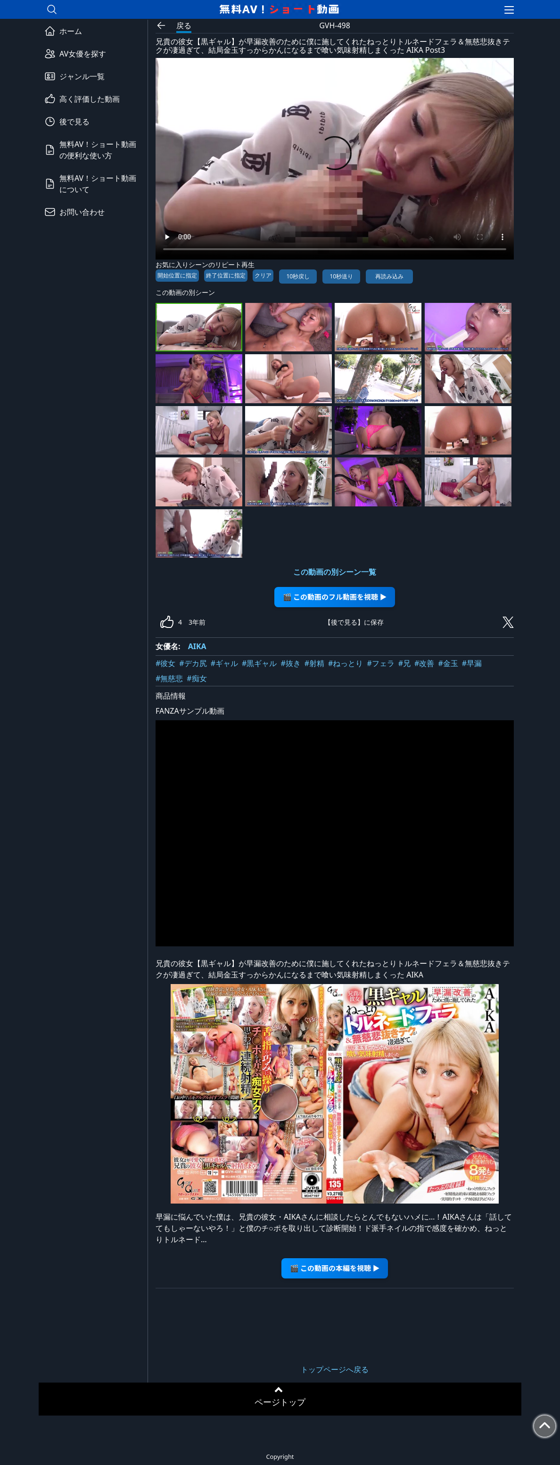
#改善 (424, 663)
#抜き (290, 663)
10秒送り (341, 276)
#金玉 (448, 663)
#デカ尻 (192, 663)
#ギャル (224, 663)
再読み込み (389, 276)
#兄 (404, 663)
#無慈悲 (169, 678)
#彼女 (165, 663)
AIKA (197, 646)
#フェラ (380, 663)
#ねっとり (345, 663)
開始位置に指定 (177, 275)
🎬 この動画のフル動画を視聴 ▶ (335, 597)
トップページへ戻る (335, 1369)
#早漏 (472, 663)
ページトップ (280, 1402)
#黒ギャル (259, 663)
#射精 (314, 663)
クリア (263, 275)
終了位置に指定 (226, 275)
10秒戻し (298, 276)
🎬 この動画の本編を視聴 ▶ (335, 1268)
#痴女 (196, 678)
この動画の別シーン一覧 (334, 572)
